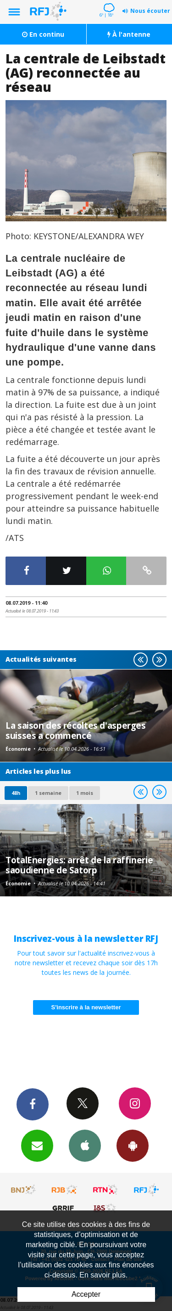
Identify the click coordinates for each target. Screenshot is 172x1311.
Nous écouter (150, 11)
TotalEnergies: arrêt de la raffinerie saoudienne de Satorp (79, 865)
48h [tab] (15, 792)
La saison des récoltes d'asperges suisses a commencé (76, 730)
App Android (133, 1145)
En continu (43, 34)
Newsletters (37, 1145)
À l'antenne (128, 34)
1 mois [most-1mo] (84, 792)
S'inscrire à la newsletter (86, 1007)
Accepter (86, 1294)
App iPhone (85, 1145)
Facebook (33, 1104)
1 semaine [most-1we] (48, 792)
